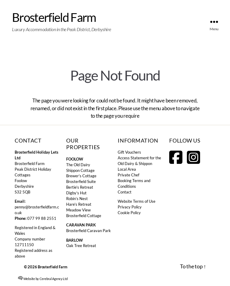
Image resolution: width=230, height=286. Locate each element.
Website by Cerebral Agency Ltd (43, 278)
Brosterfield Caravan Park (88, 231)
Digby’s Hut (76, 193)
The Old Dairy (78, 165)
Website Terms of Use (136, 201)
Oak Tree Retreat (81, 245)
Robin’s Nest (77, 198)
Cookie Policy (129, 213)
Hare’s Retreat (78, 204)
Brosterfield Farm (54, 17)
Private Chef (128, 175)
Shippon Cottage (80, 170)
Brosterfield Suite (81, 181)
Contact (124, 192)
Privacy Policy (130, 207)
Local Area (127, 169)
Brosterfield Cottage (83, 216)
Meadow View (78, 210)
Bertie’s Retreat (79, 187)
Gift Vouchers (129, 152)
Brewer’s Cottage (81, 176)
